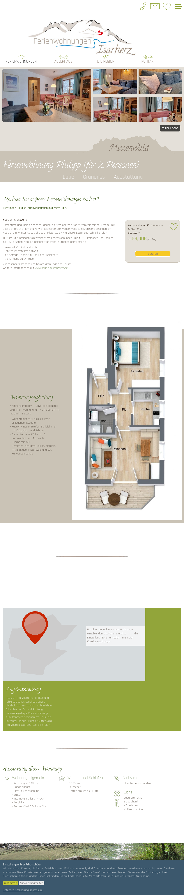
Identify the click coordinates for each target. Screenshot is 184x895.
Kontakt (148, 55)
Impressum (36, 890)
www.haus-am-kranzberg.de (51, 261)
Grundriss (94, 170)
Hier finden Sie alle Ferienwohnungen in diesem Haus (35, 201)
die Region (105, 55)
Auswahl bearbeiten (31, 883)
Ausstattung (128, 170)
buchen (153, 247)
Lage (68, 170)
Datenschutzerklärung (16, 890)
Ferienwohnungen (21, 55)
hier (130, 627)
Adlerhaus (63, 55)
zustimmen (10, 883)
